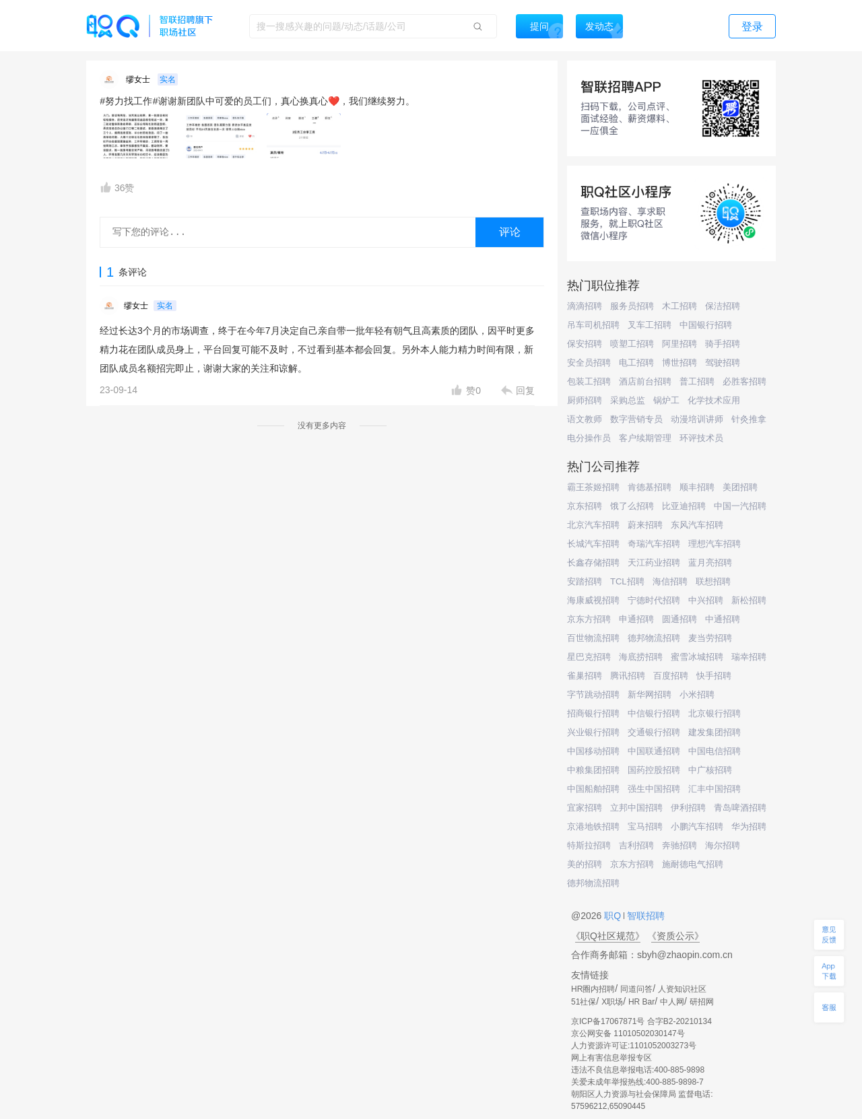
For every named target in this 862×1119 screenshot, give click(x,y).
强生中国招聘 (654, 789)
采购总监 (627, 400)
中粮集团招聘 (593, 770)
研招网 (702, 1002)
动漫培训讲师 (697, 419)
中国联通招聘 (654, 751)
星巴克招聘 (589, 657)
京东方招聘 (589, 619)
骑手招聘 (722, 344)
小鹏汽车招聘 (697, 826)
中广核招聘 (710, 770)
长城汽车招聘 (593, 544)
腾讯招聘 (627, 676)
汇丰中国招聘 (714, 789)
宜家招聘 (584, 808)
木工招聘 (679, 306)
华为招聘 (748, 826)
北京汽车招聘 (593, 525)
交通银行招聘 (654, 732)
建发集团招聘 (714, 732)
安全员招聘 (589, 363)
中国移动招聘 (593, 751)
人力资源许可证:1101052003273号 (633, 1045)
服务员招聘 (632, 306)
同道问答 (636, 989)
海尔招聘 (722, 845)
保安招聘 (584, 344)
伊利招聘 (688, 808)
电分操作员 (589, 438)
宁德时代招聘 (654, 600)
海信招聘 (670, 581)
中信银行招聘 (654, 713)
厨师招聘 (584, 400)
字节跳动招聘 (593, 694)
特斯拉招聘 (589, 845)
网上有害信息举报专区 (611, 1057)
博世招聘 (679, 363)
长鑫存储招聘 (593, 562)
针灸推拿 (748, 419)
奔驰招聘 (679, 845)
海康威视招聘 (593, 600)
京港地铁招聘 (593, 826)
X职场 (612, 1002)
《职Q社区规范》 (607, 935)
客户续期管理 (645, 438)
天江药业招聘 (654, 562)
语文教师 (584, 419)
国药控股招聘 (654, 770)
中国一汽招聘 (740, 506)
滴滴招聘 (584, 306)
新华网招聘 (649, 694)
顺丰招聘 (697, 487)
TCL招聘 (627, 581)
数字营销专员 (636, 419)
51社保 (583, 1002)
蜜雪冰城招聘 (697, 657)
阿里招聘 (679, 344)
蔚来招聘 (645, 525)
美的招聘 (584, 864)
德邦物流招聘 (654, 638)
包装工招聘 (589, 381)
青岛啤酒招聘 (740, 808)
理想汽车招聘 (714, 544)
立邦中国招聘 (636, 808)
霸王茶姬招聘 (593, 487)
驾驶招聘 (722, 363)
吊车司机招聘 (593, 325)
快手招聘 (713, 676)
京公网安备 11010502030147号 (628, 1033)
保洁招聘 (722, 306)
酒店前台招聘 (645, 381)
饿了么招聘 (632, 506)
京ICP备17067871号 (607, 1021)
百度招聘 (670, 676)
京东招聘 (584, 506)
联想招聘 (713, 581)
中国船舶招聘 (593, 789)
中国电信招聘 (714, 751)
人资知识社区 (682, 989)
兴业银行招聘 (593, 732)
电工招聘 (636, 363)
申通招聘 (636, 619)
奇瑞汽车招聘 (654, 544)
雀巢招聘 (584, 676)
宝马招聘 (645, 826)
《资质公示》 (675, 935)
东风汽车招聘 (697, 525)
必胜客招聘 (744, 381)
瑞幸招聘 (748, 657)
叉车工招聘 (649, 325)
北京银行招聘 (714, 713)
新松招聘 (748, 600)
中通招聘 (722, 619)
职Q (614, 915)
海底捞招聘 (641, 657)
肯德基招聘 (649, 487)
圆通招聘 (679, 619)
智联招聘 (644, 915)
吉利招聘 (636, 845)
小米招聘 (697, 694)
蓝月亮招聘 (710, 562)
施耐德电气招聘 (692, 864)
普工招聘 (697, 381)
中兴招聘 (705, 600)
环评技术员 (701, 438)
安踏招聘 (584, 581)
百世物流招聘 (593, 638)
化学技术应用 (714, 400)
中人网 (672, 1002)
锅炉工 (666, 400)
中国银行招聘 (705, 325)
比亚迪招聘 (684, 506)
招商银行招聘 (593, 713)
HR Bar (641, 1002)
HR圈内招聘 (593, 989)
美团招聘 (740, 487)
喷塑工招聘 (632, 344)
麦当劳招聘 (710, 638)
